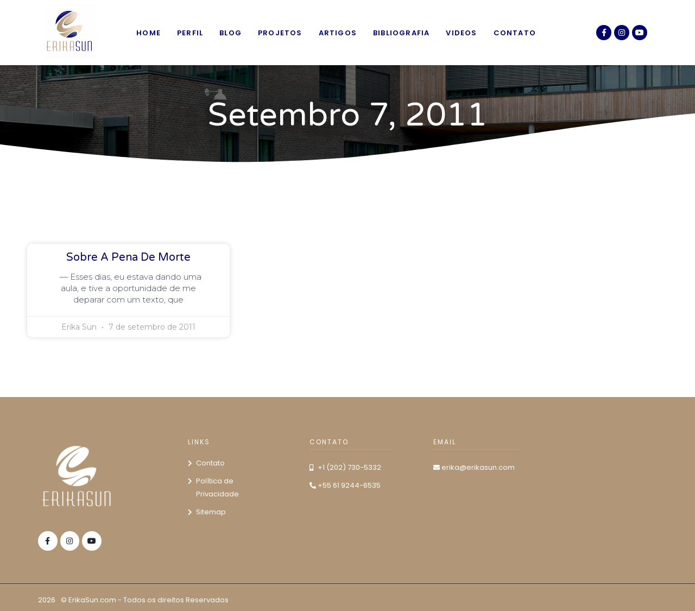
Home (148, 33)
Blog (230, 33)
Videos (461, 33)
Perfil (190, 33)
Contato (515, 33)
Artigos (338, 33)
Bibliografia (401, 33)
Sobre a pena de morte (128, 257)
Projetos (280, 33)
